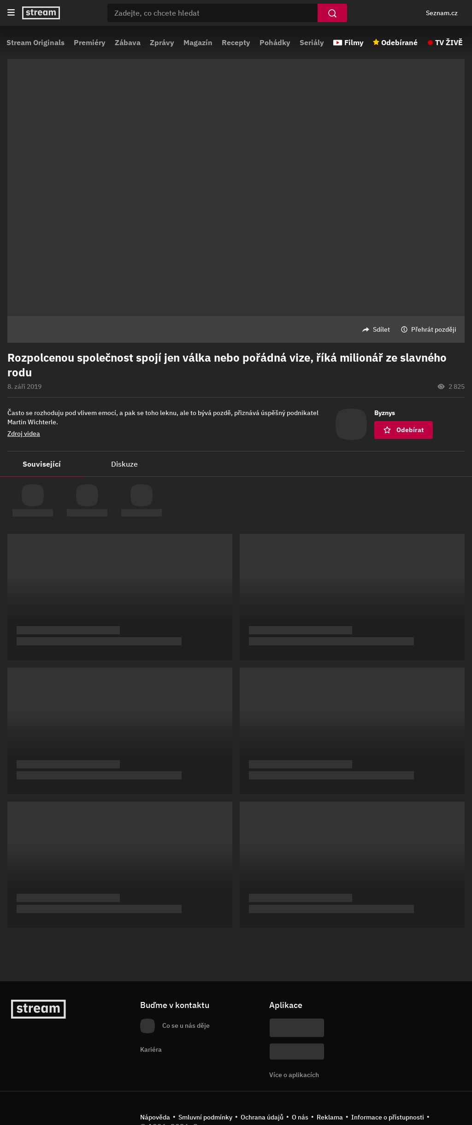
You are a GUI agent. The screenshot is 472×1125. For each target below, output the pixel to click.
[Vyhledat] (332, 13)
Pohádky (275, 42)
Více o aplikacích (294, 1075)
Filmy (354, 42)
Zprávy (162, 42)
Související (42, 464)
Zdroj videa (23, 433)
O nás (300, 1117)
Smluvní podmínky (205, 1117)
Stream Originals (35, 42)
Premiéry (90, 42)
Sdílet (381, 329)
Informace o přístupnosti (387, 1117)
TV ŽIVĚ (449, 42)
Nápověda (155, 1117)
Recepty (236, 42)
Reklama (330, 1117)
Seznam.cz (442, 13)
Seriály (312, 42)
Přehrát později (433, 329)
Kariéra (151, 1049)
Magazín (197, 42)
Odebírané (399, 42)
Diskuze (124, 464)
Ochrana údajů (262, 1117)
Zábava (128, 42)
